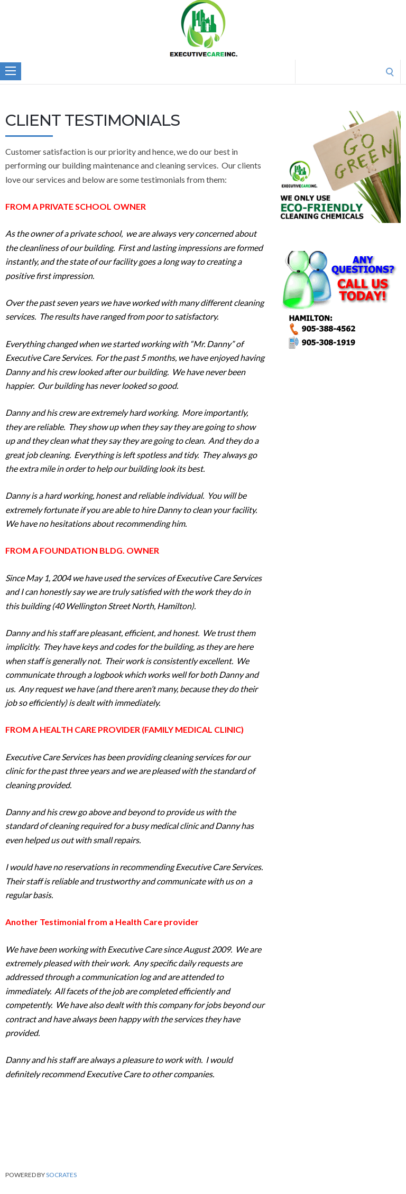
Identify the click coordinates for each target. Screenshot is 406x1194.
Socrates (61, 1175)
